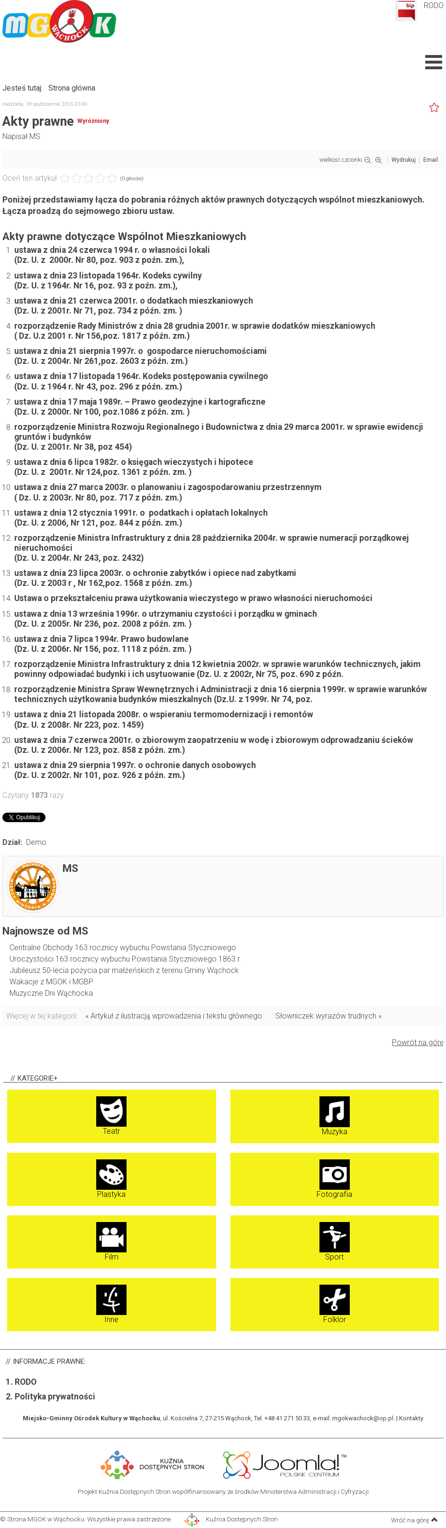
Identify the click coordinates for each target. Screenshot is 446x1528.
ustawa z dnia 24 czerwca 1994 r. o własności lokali (112, 250)
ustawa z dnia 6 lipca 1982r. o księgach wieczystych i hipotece (133, 462)
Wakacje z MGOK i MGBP (51, 981)
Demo (36, 842)
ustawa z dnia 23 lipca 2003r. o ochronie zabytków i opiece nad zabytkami (155, 573)
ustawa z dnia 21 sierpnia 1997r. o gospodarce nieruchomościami (140, 351)
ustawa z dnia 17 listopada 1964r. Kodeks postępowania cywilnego (141, 376)
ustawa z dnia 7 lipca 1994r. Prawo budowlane (101, 639)
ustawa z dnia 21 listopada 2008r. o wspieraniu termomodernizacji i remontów (163, 714)
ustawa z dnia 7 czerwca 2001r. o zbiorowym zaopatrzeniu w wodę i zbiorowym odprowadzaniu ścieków (213, 740)
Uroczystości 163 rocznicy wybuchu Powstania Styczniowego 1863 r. (125, 958)
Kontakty (411, 1418)
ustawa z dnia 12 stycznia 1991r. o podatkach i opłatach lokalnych (141, 513)
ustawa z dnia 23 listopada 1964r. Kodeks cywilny (108, 275)
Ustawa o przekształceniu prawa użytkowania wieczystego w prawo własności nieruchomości (193, 598)
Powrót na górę (418, 1042)
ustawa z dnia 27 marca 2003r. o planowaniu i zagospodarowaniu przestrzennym (167, 487)
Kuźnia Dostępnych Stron (231, 1519)
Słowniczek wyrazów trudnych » (328, 1015)
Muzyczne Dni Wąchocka (51, 993)
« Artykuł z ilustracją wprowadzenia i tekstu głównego (173, 1015)
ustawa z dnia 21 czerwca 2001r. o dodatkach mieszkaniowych (133, 301)
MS (34, 136)
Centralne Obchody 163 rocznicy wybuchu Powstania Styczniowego (122, 947)
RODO (434, 5)
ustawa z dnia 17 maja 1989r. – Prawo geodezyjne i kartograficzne (139, 402)
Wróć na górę (414, 1519)
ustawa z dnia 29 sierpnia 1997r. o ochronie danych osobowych (135, 765)
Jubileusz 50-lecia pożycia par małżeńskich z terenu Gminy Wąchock (124, 970)
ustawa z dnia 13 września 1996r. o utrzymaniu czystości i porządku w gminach (165, 614)
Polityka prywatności (55, 1396)
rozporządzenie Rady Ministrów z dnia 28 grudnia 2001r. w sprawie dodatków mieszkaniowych (194, 326)
